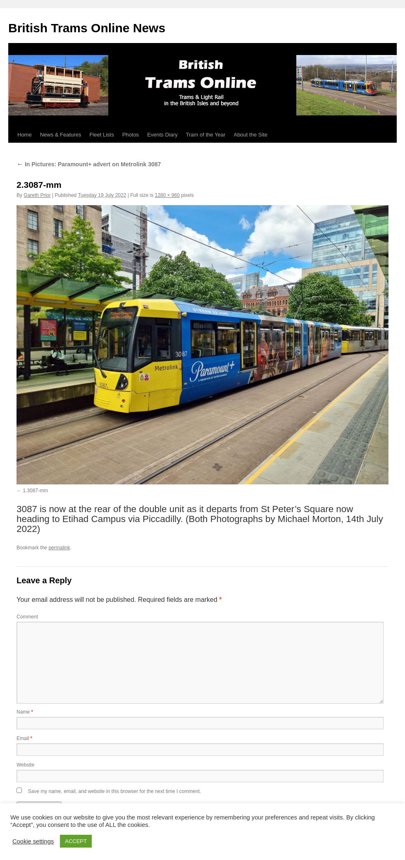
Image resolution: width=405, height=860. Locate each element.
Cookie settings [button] (33, 841)
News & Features (60, 135)
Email (24, 738)
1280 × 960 (167, 195)
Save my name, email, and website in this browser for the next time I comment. (114, 791)
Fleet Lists (101, 135)
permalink (59, 548)
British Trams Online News (86, 28)
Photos (130, 135)
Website (25, 765)
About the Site (250, 135)
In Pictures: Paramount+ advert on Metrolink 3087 (89, 164)
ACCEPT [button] (76, 841)
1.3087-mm (35, 490)
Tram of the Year (206, 135)
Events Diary (162, 135)
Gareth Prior (37, 195)
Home (24, 135)
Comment (27, 617)
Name (25, 712)
